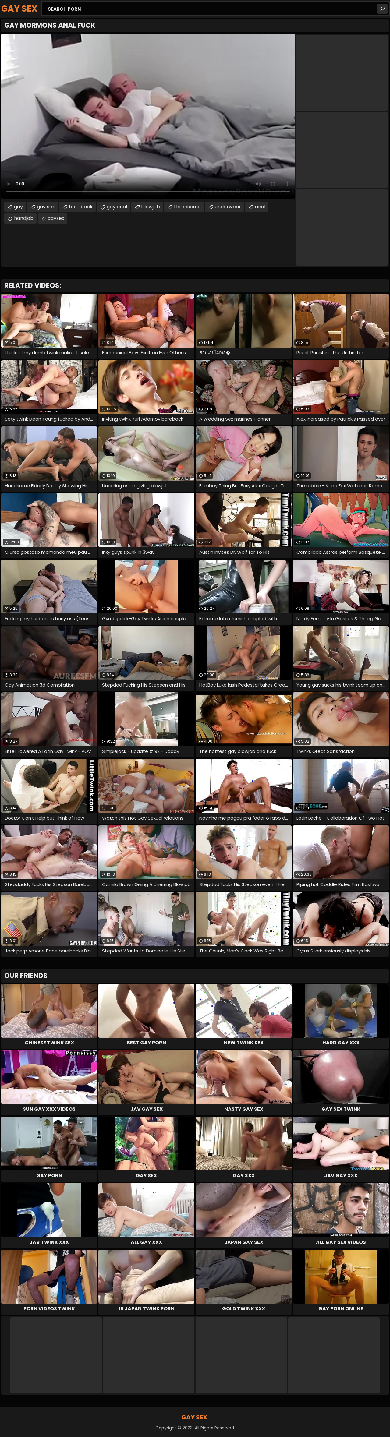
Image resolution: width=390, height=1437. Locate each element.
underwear (228, 206)
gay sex (46, 206)
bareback (81, 206)
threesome (187, 206)
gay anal (117, 206)
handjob (24, 218)
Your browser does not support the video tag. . (148, 116)
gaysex (56, 218)
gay (18, 206)
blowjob (150, 206)
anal (260, 206)
